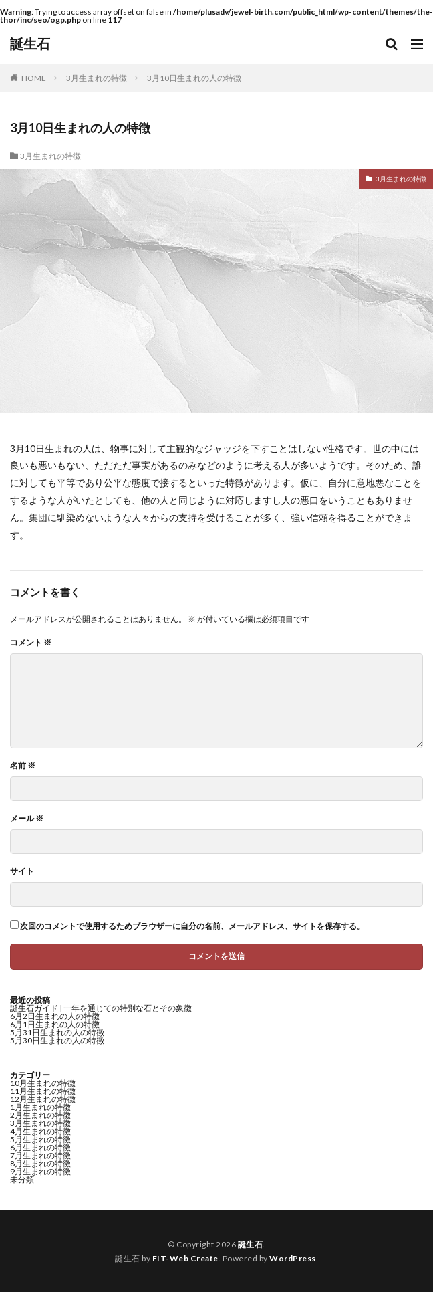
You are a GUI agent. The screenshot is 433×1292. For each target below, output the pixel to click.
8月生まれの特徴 (40, 1163)
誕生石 (30, 44)
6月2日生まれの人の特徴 (55, 1016)
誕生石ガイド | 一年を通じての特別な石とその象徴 (101, 1008)
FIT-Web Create (185, 1258)
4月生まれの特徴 (40, 1131)
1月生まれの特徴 (40, 1107)
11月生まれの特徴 (43, 1091)
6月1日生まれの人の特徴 (55, 1024)
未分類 (22, 1179)
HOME (33, 78)
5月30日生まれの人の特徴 (57, 1040)
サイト (22, 871)
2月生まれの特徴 (40, 1115)
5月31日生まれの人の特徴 (57, 1032)
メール (26, 819)
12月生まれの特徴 (43, 1099)
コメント (30, 643)
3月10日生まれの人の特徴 (194, 78)
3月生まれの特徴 (96, 78)
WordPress (292, 1258)
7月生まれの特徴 (40, 1155)
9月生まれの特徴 (40, 1171)
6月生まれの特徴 (40, 1147)
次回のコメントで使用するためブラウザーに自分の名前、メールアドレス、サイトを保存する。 (192, 926)
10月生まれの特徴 (43, 1083)
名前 (22, 766)
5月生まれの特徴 (40, 1139)
